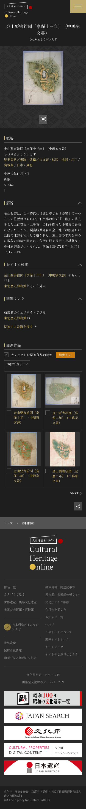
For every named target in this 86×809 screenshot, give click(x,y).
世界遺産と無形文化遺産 (20, 602)
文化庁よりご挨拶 (57, 602)
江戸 (74, 159)
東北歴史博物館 (15, 286)
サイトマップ (54, 647)
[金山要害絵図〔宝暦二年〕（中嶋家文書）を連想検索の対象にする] (47, 471)
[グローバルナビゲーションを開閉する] (78, 6)
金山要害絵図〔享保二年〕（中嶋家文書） (65, 417)
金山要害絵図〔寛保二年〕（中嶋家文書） (26, 476)
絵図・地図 (60, 159)
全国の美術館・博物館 (19, 609)
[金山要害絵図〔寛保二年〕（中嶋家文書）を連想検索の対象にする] (9, 471)
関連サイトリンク (57, 639)
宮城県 (9, 165)
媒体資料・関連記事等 (60, 587)
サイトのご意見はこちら (61, 654)
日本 (20, 165)
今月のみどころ (55, 609)
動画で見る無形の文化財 (20, 658)
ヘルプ (49, 624)
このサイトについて (58, 632)
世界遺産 (10, 643)
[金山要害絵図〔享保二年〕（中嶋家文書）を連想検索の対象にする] (47, 412)
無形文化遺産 (13, 650)
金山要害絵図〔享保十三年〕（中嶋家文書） (36, 275)
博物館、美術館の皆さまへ (63, 594)
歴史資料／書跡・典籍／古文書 (26, 159)
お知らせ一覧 (54, 617)
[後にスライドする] (76, 493)
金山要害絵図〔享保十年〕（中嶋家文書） (26, 417)
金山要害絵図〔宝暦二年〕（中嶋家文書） (65, 476)
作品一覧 (10, 587)
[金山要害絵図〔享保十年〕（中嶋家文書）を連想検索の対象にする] (9, 412)
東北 (29, 165)
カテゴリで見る (14, 594)
